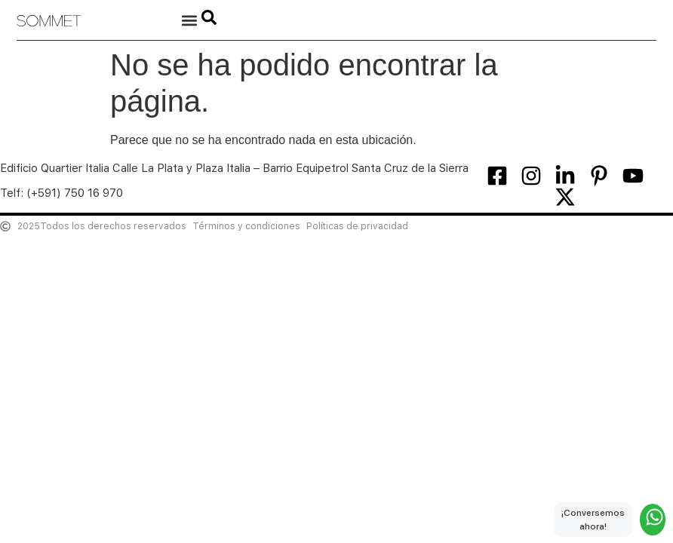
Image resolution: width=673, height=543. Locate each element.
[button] (189, 20)
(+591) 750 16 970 (74, 193)
